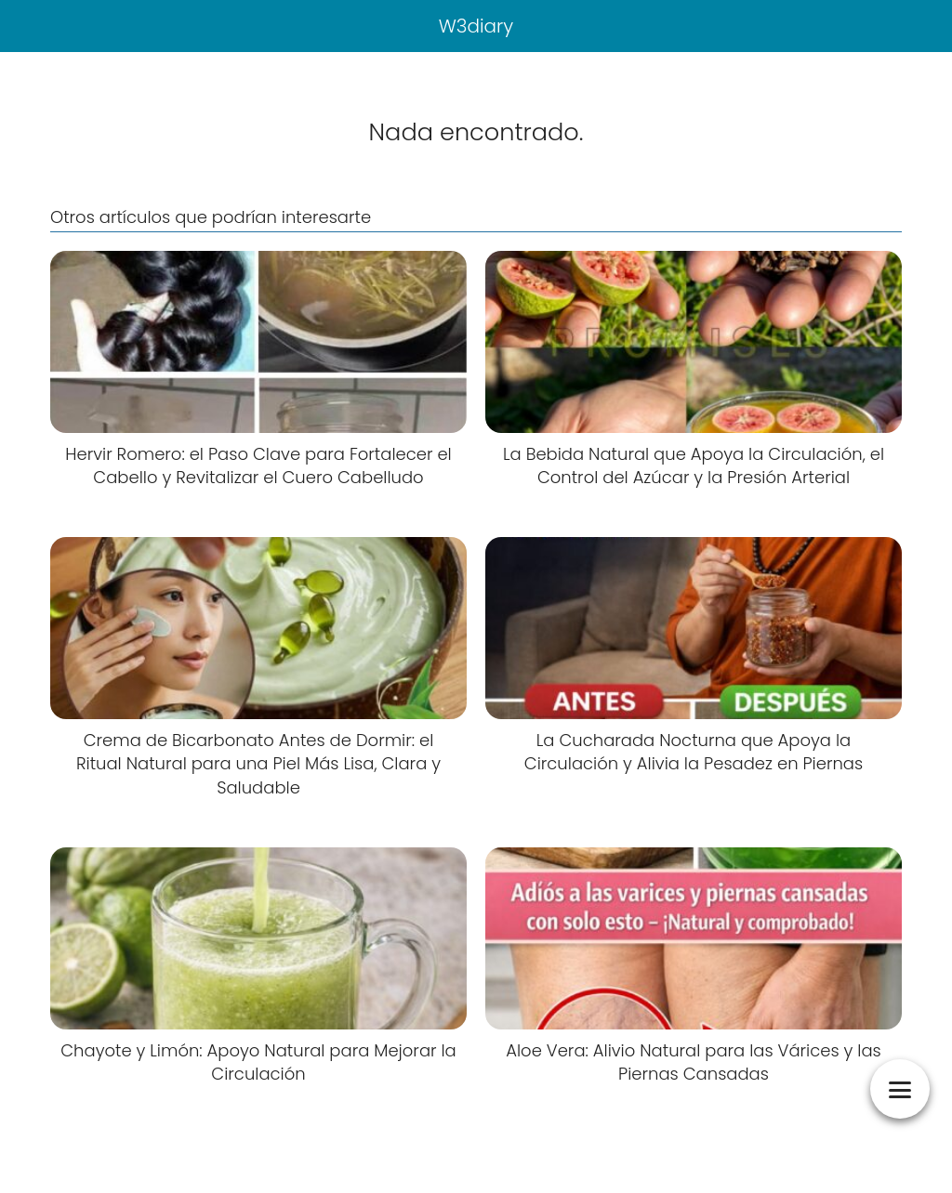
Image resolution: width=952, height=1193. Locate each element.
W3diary (476, 26)
